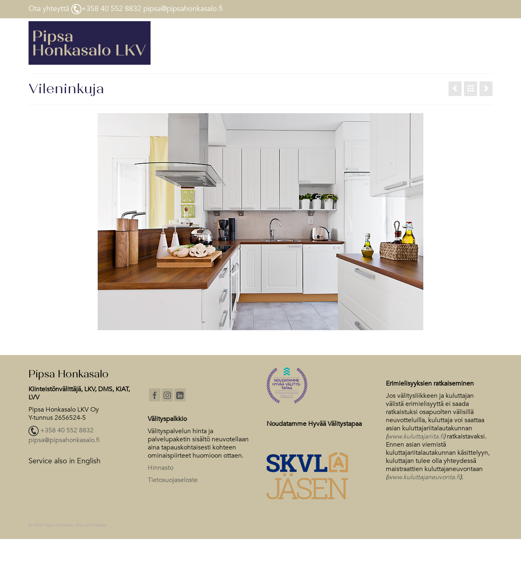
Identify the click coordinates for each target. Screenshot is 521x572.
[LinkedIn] (180, 394)
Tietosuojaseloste (173, 480)
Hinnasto (160, 467)
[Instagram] (167, 394)
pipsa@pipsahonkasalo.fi (64, 440)
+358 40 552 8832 (67, 430)
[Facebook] (154, 394)
